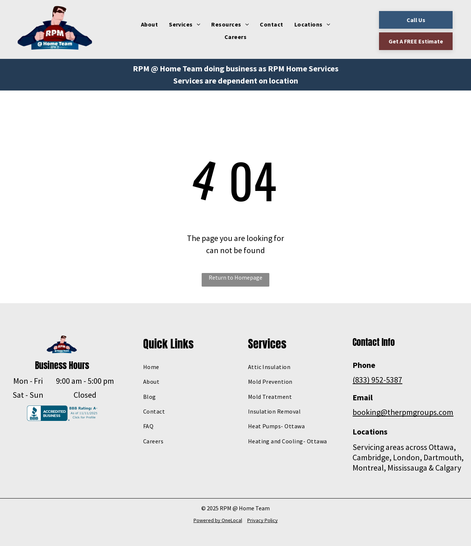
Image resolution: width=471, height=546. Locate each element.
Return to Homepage (235, 277)
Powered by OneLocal (218, 520)
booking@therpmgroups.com (403, 412)
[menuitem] (149, 24)
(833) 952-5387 (377, 380)
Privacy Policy (262, 520)
